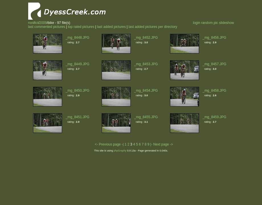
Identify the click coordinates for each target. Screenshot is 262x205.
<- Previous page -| (110, 144)
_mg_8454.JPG (146, 91)
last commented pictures (46, 27)
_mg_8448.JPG (77, 38)
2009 (43, 23)
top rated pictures (81, 27)
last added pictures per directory (152, 27)
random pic (209, 23)
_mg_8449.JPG (77, 64)
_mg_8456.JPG (214, 38)
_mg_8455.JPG (146, 117)
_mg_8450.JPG (77, 91)
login (196, 23)
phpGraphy (120, 150)
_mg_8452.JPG (146, 38)
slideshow (226, 23)
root (31, 23)
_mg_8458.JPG (214, 91)
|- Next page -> (161, 144)
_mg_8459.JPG (214, 117)
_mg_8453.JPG (146, 64)
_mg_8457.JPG (214, 64)
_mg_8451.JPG (77, 117)
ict (36, 23)
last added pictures (111, 27)
